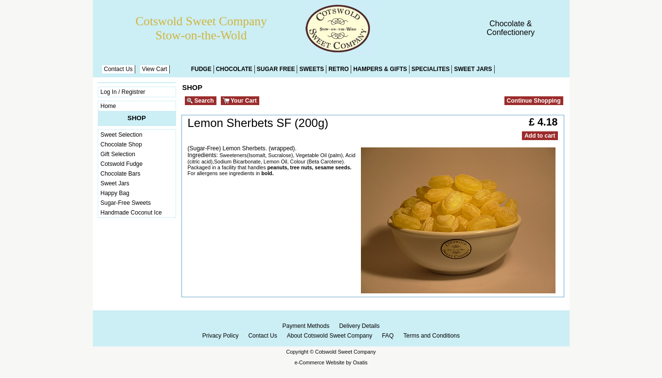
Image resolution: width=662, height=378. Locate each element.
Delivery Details (359, 326)
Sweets (311, 69)
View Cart (154, 69)
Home (108, 106)
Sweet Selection (122, 134)
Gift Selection (118, 154)
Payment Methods (305, 326)
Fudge (201, 69)
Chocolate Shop (121, 144)
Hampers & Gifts (380, 69)
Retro (338, 69)
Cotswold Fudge (122, 164)
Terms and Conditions (431, 335)
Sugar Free (276, 69)
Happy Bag (115, 193)
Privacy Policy (220, 335)
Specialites (431, 69)
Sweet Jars (473, 69)
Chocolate (234, 69)
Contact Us (118, 69)
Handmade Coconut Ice (131, 212)
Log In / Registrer (123, 92)
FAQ (388, 335)
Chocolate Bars (121, 173)
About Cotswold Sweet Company (329, 335)
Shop (136, 118)
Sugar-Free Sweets (126, 202)
